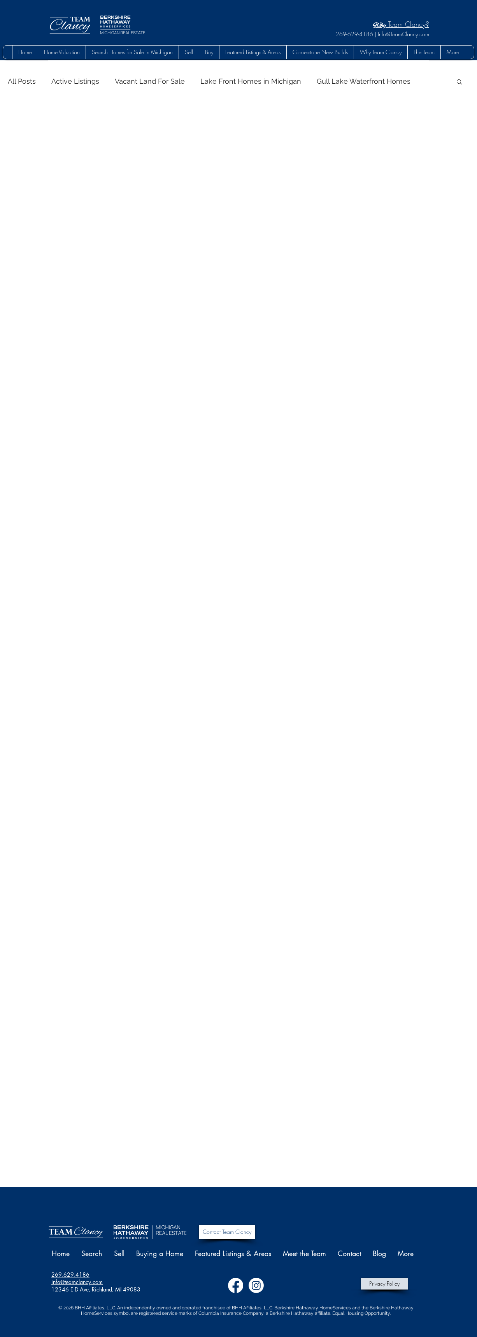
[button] (209, 52)
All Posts (22, 81)
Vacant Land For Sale (150, 81)
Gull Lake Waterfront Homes (363, 81)
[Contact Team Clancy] (227, 1232)
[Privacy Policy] (384, 1284)
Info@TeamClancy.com (403, 34)
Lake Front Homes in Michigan (250, 81)
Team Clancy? (401, 24)
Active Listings (75, 81)
